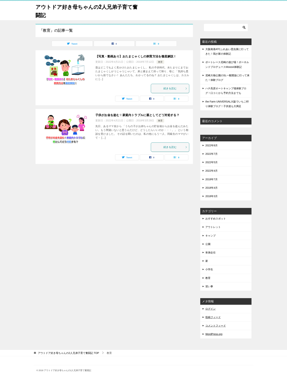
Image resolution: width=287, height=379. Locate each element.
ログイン (210, 308)
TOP (68, 352)
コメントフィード (215, 325)
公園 (207, 244)
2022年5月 (211, 162)
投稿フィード (213, 317)
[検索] (226, 27)
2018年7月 (211, 179)
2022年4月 (211, 170)
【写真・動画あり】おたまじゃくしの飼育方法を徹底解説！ (135, 56)
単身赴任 (210, 252)
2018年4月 (211, 187)
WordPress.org (213, 334)
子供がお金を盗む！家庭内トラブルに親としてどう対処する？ (137, 115)
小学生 (209, 269)
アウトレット (213, 227)
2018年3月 (211, 196)
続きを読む (175, 88)
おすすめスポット (215, 218)
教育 (160, 62)
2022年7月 (211, 153)
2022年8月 (211, 145)
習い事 (209, 286)
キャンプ (210, 235)
